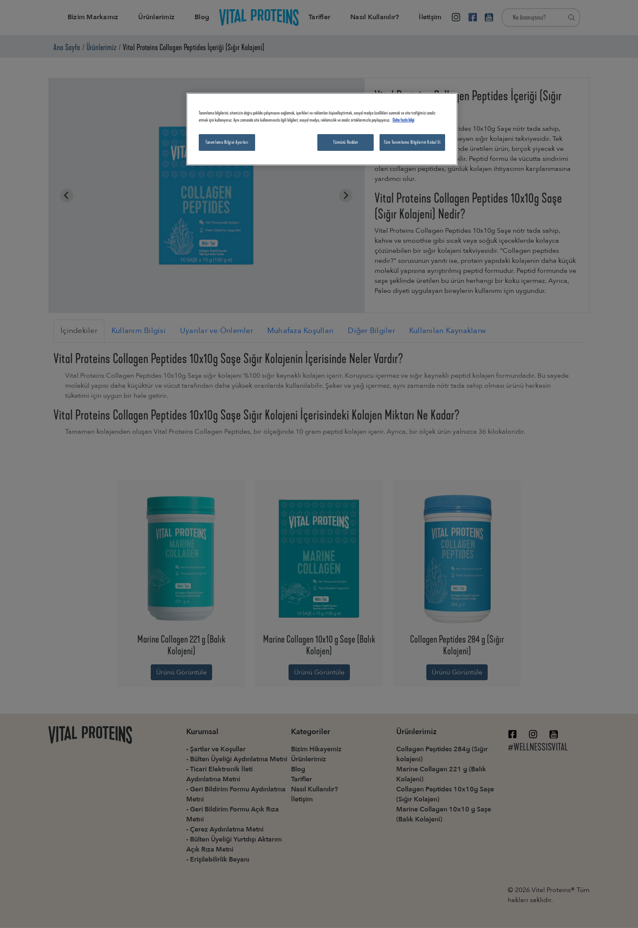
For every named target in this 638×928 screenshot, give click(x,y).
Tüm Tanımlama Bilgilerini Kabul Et (412, 142)
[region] (322, 129)
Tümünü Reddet (345, 142)
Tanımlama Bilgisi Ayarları (226, 142)
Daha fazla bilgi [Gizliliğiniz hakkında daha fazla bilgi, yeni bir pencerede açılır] (403, 120)
